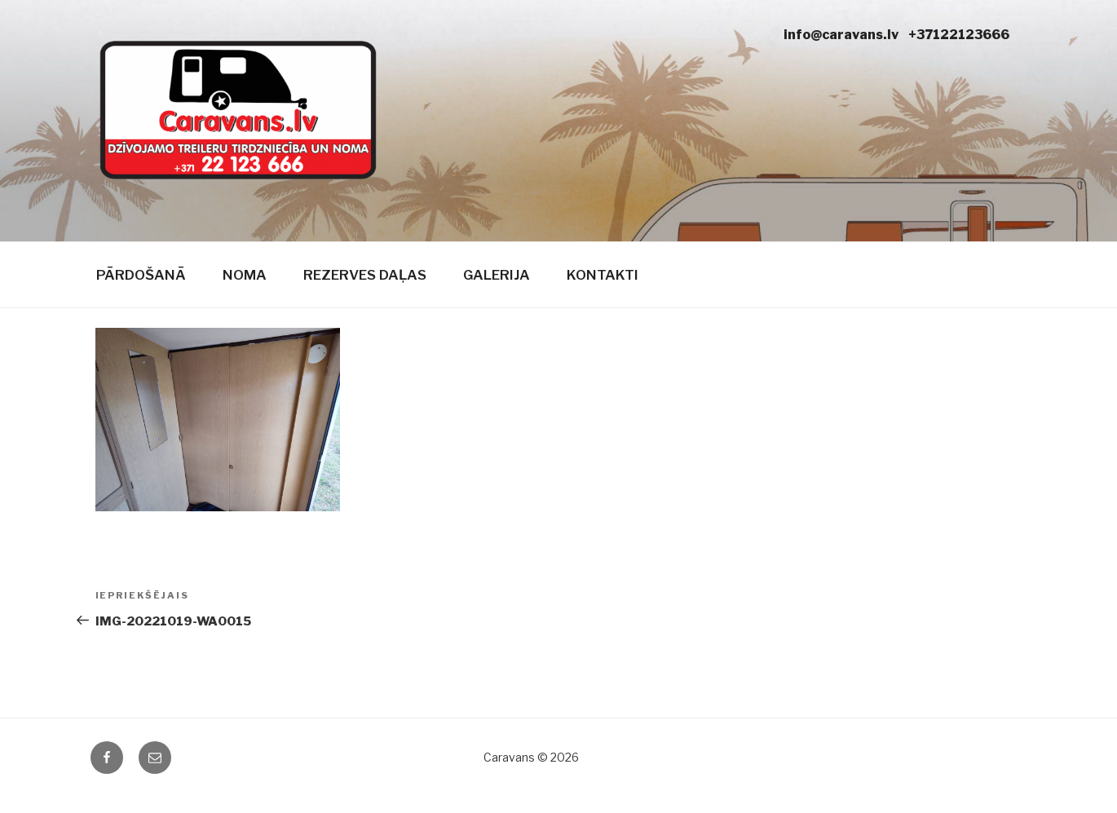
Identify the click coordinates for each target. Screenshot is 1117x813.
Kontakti (602, 275)
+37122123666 (958, 34)
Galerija (496, 275)
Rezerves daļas (364, 275)
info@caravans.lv (841, 34)
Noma (245, 275)
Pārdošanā (141, 275)
